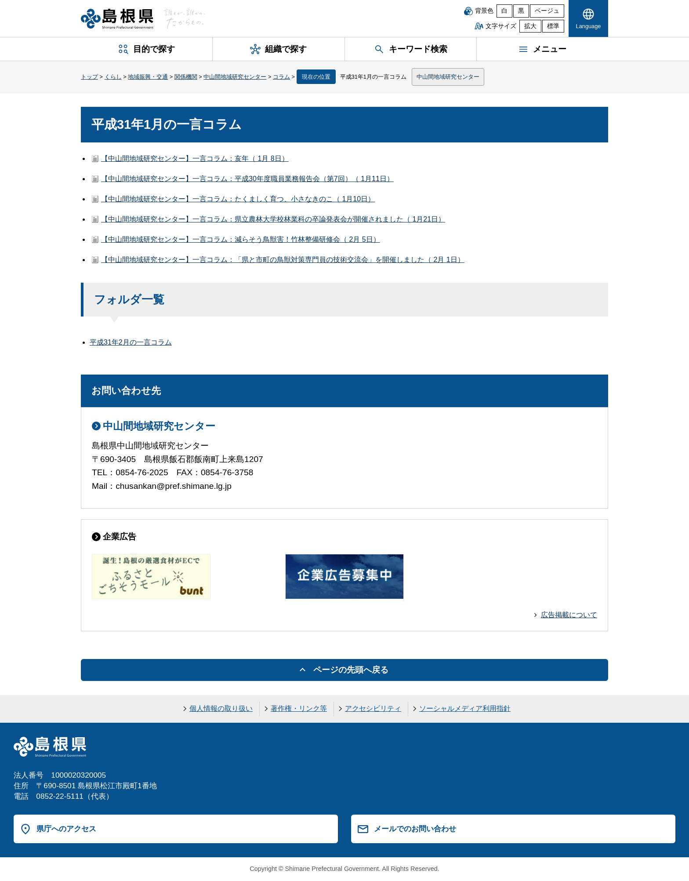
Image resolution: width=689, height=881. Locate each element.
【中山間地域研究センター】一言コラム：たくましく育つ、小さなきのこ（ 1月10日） (238, 199)
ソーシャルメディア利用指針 (465, 708)
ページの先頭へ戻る (350, 669)
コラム (281, 76)
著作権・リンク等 (299, 708)
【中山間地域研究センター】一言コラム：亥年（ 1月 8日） (195, 158)
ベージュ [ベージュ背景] (547, 10)
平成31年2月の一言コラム (131, 342)
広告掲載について (569, 615)
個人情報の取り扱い (221, 708)
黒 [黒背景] (521, 10)
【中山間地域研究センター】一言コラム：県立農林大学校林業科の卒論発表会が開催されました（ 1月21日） (273, 219)
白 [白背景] (504, 10)
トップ (89, 76)
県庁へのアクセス (66, 828)
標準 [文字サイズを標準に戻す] (553, 26)
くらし (113, 76)
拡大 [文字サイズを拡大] (530, 26)
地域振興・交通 (148, 76)
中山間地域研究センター (234, 76)
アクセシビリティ (373, 708)
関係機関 (185, 76)
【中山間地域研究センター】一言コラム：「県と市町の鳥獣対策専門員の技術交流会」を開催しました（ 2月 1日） (282, 259)
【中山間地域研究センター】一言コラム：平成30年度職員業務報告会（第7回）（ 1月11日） (247, 178)
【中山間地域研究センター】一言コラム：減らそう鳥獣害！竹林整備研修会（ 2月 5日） (240, 239)
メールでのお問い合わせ (415, 828)
